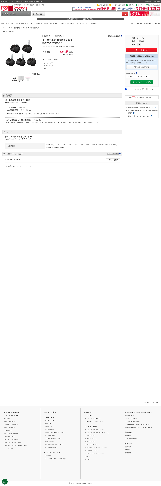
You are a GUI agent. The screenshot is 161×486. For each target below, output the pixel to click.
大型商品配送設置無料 (132, 421)
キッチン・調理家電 (11, 424)
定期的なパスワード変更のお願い (80, 19)
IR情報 (127, 450)
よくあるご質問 (29, 5)
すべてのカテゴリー (11, 415)
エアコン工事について (92, 444)
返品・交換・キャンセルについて (139, 116)
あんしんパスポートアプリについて (97, 433)
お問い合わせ (149, 89)
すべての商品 (37, 14)
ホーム (4, 28)
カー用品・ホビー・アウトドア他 (15, 445)
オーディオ (8, 430)
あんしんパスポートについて (94, 430)
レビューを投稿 (113, 160)
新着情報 (48, 455)
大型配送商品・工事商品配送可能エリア (141, 107)
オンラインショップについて (94, 453)
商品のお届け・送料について (54, 432)
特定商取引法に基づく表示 (54, 444)
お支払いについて (91, 438)
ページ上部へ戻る (153, 402)
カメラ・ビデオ (9, 436)
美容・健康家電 (9, 427)
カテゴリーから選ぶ (8, 14)
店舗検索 (128, 436)
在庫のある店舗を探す (141, 67)
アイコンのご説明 (114, 36)
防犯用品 (94, 24)
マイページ (141, 5)
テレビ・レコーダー (11, 433)
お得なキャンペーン (82, 24)
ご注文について (90, 436)
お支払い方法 (49, 429)
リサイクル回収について (53, 438)
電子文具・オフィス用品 (12, 442)
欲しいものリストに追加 (142, 82)
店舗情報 (128, 433)
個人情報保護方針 (51, 447)
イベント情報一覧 (131, 438)
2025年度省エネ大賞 (41, 24)
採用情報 (148, 1)
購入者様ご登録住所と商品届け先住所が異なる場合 (143, 112)
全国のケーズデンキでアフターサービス (138, 427)
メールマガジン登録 (118, 5)
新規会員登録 (103, 5)
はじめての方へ (17, 5)
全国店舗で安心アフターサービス (142, 97)
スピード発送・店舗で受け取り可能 (137, 424)
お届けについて (90, 441)
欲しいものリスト (154, 5)
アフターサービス (51, 435)
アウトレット (8, 448)
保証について (89, 456)
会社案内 (157, 1)
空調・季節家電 (14, 28)
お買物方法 (48, 426)
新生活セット (54, 24)
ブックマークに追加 (134, 89)
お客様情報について (91, 450)
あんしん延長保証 (131, 418)
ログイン (131, 5)
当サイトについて (51, 420)
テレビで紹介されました (24, 24)
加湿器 (25, 28)
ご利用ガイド (40, 5)
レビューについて (113, 153)
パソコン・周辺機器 (11, 439)
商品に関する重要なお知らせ (55, 458)
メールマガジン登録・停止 (94, 421)
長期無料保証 (129, 415)
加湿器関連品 (34, 28)
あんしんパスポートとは (93, 418)
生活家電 (7, 418)
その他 (87, 459)
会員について (49, 423)
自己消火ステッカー (67, 24)
